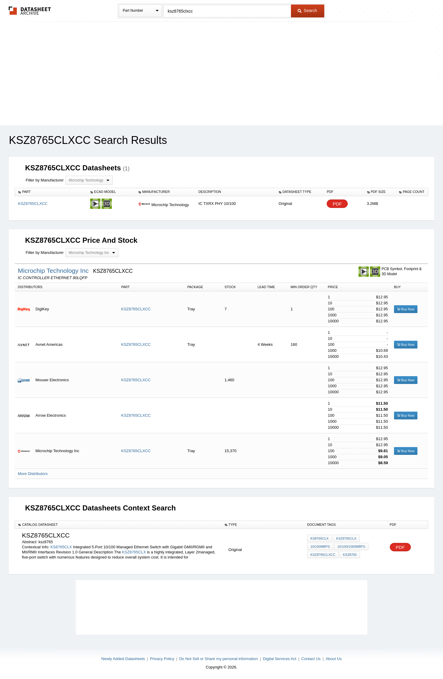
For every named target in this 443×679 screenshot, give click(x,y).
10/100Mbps (320, 546)
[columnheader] (51, 192)
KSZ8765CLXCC (136, 309)
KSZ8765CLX (134, 552)
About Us (333, 658)
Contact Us (311, 658)
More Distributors (32, 473)
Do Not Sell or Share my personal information (218, 658)
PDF (337, 203)
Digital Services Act (279, 658)
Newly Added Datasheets (123, 658)
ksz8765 (350, 554)
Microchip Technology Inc (54, 270)
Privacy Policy (162, 658)
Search (307, 10)
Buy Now (405, 309)
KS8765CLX (61, 547)
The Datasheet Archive (30, 11)
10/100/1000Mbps (351, 546)
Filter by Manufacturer (44, 180)
